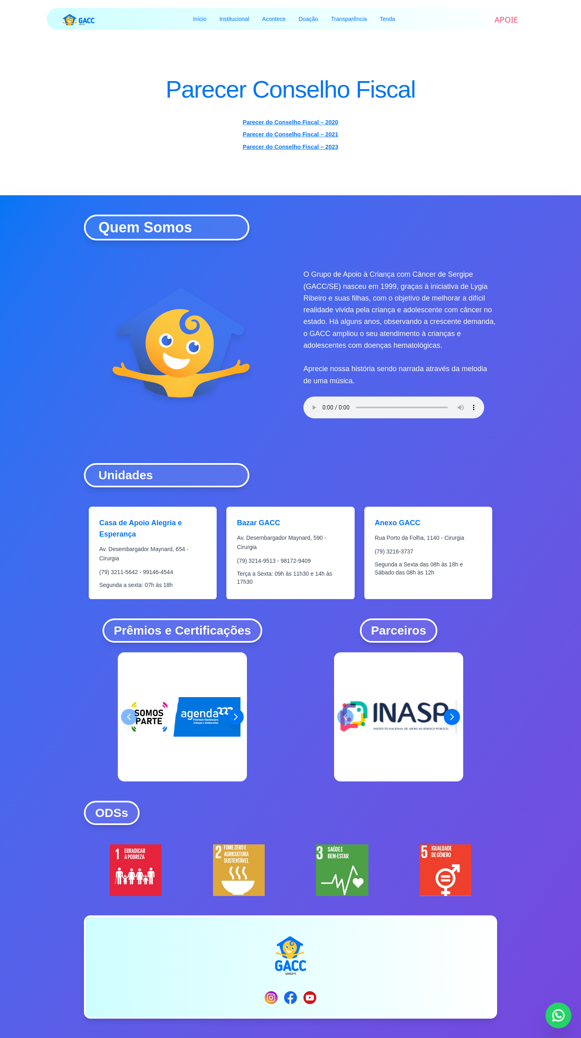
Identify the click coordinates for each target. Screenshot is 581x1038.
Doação (308, 19)
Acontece (274, 19)
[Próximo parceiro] (452, 717)
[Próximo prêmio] (236, 717)
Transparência (349, 19)
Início (199, 19)
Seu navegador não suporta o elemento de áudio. (393, 407)
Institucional (234, 19)
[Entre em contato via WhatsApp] (558, 1015)
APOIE (506, 19)
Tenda (387, 19)
